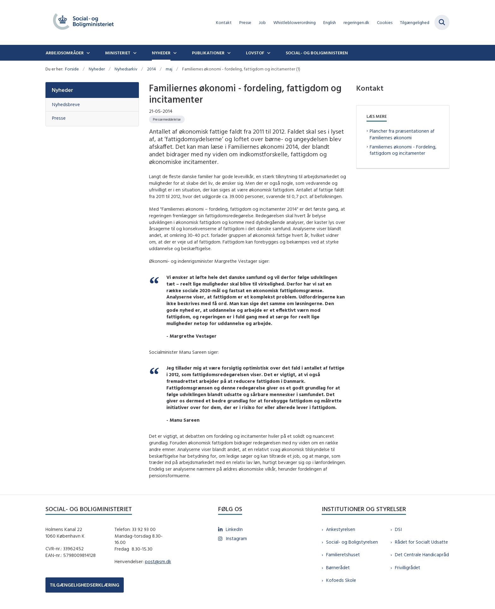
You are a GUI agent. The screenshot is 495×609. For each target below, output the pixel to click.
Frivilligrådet (407, 567)
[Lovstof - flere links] (268, 53)
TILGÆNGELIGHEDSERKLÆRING (84, 585)
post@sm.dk (158, 561)
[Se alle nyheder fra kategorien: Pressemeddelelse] (167, 119)
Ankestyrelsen (340, 529)
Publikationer (208, 53)
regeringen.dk (356, 22)
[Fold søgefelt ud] (442, 22)
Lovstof (255, 53)
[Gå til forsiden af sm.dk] (83, 22)
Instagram (236, 538)
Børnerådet (338, 567)
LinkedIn (234, 529)
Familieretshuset (343, 555)
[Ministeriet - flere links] (134, 53)
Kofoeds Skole (341, 580)
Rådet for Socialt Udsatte (421, 542)
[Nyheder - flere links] (174, 53)
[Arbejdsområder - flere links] (87, 53)
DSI (398, 529)
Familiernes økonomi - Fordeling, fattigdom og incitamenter (403, 150)
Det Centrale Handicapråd (422, 555)
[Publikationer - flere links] (228, 53)
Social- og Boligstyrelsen (352, 542)
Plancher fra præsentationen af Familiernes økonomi (402, 134)
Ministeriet (117, 53)
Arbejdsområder (64, 53)
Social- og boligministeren (317, 53)
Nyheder (161, 53)
